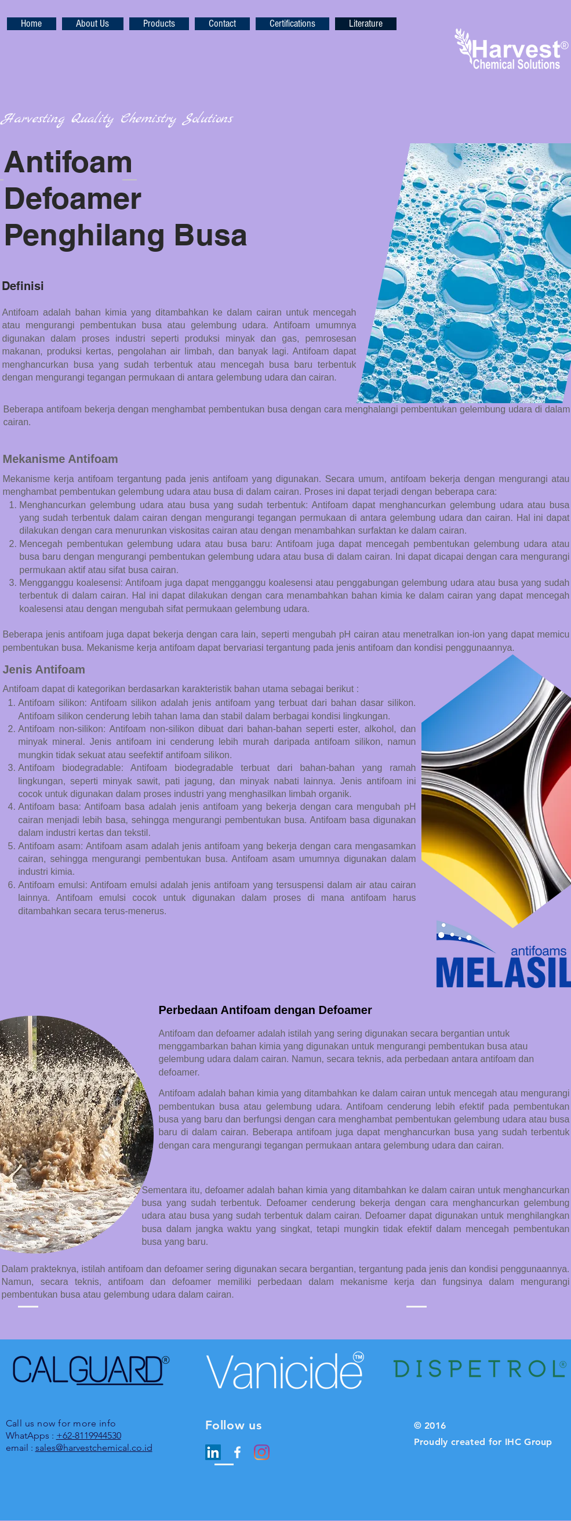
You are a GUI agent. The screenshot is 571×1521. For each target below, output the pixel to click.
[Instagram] (262, 1452)
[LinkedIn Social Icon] (213, 1452)
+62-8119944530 (88, 1435)
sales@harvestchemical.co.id (93, 1447)
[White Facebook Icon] (237, 1452)
